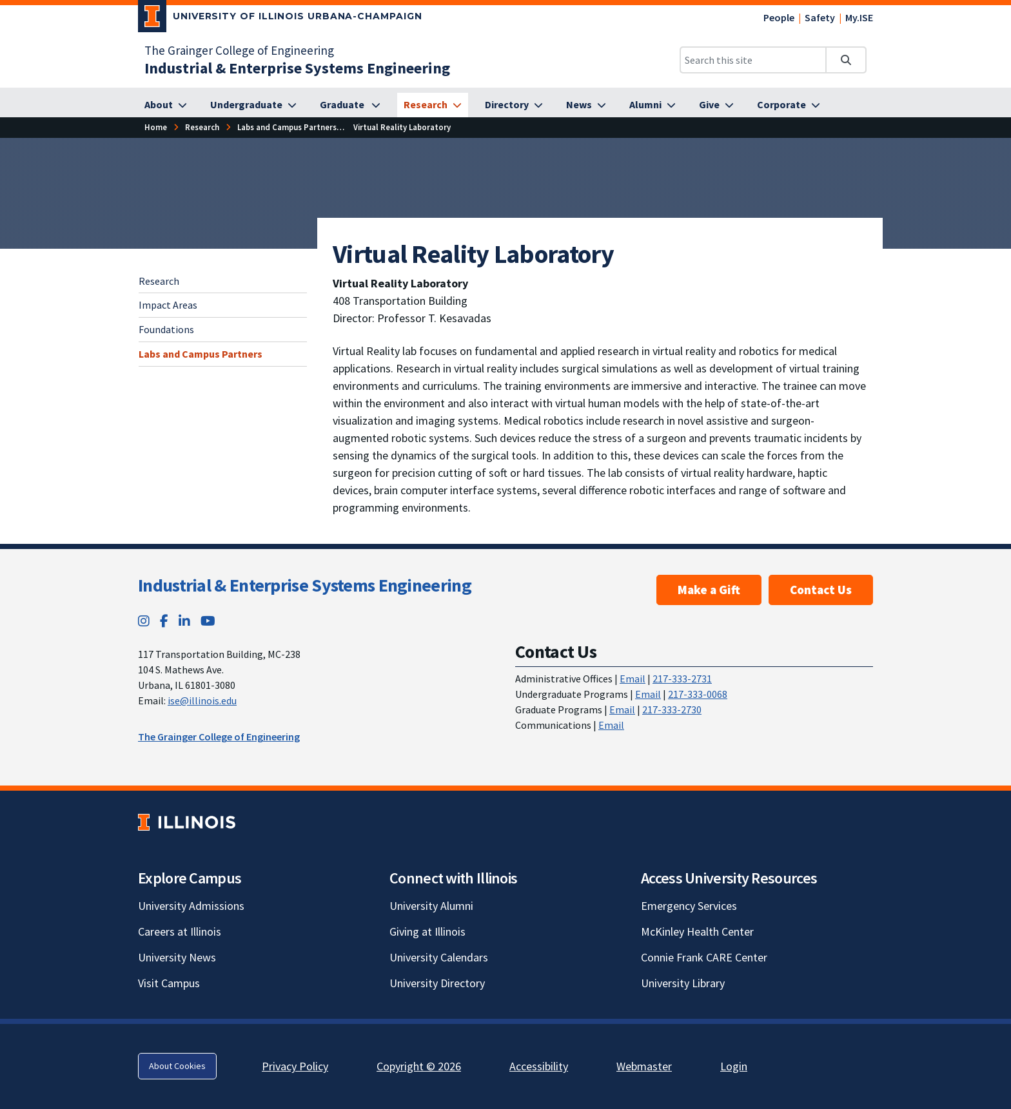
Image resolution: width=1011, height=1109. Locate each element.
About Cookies (177, 1066)
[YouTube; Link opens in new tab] (208, 621)
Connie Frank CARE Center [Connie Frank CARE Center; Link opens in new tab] (704, 957)
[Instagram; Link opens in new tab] (144, 621)
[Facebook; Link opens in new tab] (164, 621)
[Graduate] (350, 105)
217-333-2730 (672, 709)
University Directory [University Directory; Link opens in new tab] (437, 983)
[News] (586, 105)
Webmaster (644, 1066)
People (778, 17)
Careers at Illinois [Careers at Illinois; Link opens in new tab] (179, 931)
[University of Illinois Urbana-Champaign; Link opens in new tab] (280, 18)
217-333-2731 (682, 678)
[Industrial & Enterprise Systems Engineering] (297, 68)
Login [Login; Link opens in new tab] (733, 1066)
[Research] (432, 105)
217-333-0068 (697, 694)
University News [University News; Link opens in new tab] (177, 957)
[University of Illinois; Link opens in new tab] (186, 822)
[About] (165, 105)
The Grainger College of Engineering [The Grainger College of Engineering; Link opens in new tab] (239, 50)
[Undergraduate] (253, 105)
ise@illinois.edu (202, 700)
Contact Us (821, 589)
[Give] (716, 105)
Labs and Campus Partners (200, 353)
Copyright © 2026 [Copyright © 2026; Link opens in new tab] (419, 1066)
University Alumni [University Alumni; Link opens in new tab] (431, 905)
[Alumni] (652, 105)
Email (632, 678)
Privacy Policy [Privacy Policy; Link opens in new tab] (295, 1066)
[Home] (155, 127)
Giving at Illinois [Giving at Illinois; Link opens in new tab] (427, 931)
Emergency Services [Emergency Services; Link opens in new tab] (689, 905)
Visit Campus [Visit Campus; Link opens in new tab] (169, 983)
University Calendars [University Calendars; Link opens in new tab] (438, 957)
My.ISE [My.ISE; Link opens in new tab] (859, 17)
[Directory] (513, 105)
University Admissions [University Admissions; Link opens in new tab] (191, 905)
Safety (820, 17)
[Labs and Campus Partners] (287, 127)
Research (159, 281)
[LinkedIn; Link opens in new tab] (184, 621)
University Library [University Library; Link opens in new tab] (683, 983)
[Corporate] (789, 105)
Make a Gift (709, 589)
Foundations (166, 329)
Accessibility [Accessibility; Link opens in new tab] (538, 1066)
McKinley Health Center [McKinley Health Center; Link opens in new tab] (697, 931)
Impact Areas (168, 304)
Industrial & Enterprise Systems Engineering (304, 585)
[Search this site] (753, 60)
